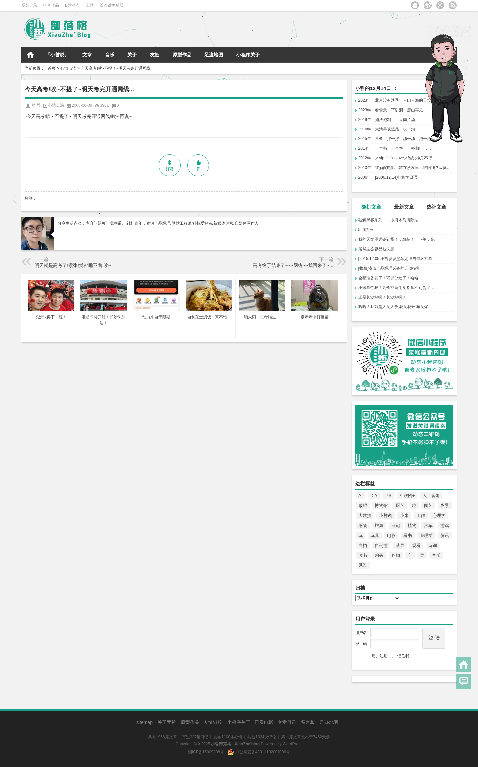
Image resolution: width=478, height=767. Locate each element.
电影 (391, 535)
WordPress (292, 744)
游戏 (444, 525)
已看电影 (264, 722)
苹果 (400, 545)
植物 (412, 525)
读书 (362, 555)
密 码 (361, 643)
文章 (87, 54)
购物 (395, 555)
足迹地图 (213, 54)
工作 (420, 515)
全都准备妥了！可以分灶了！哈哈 (388, 278)
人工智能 (431, 495)
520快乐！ (367, 229)
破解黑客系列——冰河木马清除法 (388, 220)
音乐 (109, 54)
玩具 (374, 535)
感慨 (362, 525)
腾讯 (444, 535)
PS (389, 495)
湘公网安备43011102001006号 (258, 752)
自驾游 (381, 545)
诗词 (432, 545)
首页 (30, 55)
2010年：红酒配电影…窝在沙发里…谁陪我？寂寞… (404, 167)
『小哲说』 (57, 54)
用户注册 (380, 656)
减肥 (362, 505)
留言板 (308, 722)
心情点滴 (68, 68)
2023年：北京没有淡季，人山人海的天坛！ (396, 100)
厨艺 (400, 505)
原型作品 (182, 54)
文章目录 (287, 722)
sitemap (144, 722)
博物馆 (381, 505)
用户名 (361, 632)
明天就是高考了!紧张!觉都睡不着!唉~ (73, 265)
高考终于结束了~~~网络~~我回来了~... (293, 265)
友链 (154, 54)
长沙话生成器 (111, 5)
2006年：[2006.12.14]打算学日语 (387, 177)
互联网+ (407, 495)
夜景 (444, 505)
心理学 (439, 515)
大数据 (364, 515)
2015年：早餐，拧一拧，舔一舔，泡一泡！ (396, 138)
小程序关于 (248, 54)
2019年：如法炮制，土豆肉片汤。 (388, 119)
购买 (379, 555)
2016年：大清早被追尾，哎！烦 (386, 129)
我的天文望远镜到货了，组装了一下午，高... (398, 239)
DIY (374, 495)
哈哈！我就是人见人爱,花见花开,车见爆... (395, 306)
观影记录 (29, 5)
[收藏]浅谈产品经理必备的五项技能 (389, 268)
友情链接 (213, 722)
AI (360, 495)
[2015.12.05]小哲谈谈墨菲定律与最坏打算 (395, 258)
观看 (416, 545)
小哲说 (385, 515)
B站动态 (72, 5)
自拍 (362, 545)
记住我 (400, 656)
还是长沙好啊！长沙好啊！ (382, 297)
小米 (404, 515)
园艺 (428, 505)
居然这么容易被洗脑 (376, 249)
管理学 (426, 535)
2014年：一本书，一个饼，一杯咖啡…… (394, 148)
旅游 (379, 525)
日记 (395, 525)
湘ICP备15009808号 (206, 752)
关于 (132, 54)
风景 (362, 565)
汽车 (428, 525)
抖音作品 (51, 5)
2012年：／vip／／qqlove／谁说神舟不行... (396, 158)
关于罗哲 (166, 722)
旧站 (90, 5)
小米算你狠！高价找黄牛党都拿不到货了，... (398, 287)
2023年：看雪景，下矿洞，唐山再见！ (392, 110)
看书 (407, 535)
